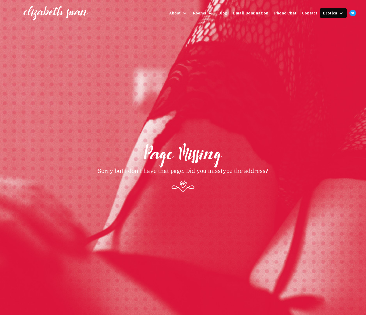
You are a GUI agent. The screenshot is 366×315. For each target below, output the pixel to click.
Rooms (199, 13)
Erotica (330, 13)
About (175, 13)
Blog (222, 13)
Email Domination (250, 13)
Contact (309, 13)
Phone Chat (285, 13)
